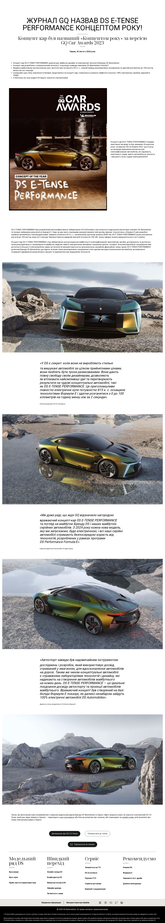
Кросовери (14, 872)
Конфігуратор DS (54, 877)
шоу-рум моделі (67, 817)
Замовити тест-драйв (132, 878)
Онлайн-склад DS (54, 872)
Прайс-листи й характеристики (22, 883)
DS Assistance (91, 873)
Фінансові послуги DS (56, 883)
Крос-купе (13, 877)
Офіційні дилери (54, 888)
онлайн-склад (128, 817)
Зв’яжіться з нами (55, 893)
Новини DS (127, 867)
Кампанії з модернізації (95, 889)
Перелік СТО (90, 878)
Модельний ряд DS (22, 860)
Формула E (127, 873)
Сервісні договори (93, 884)
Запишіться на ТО (93, 867)
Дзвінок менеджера (132, 884)
